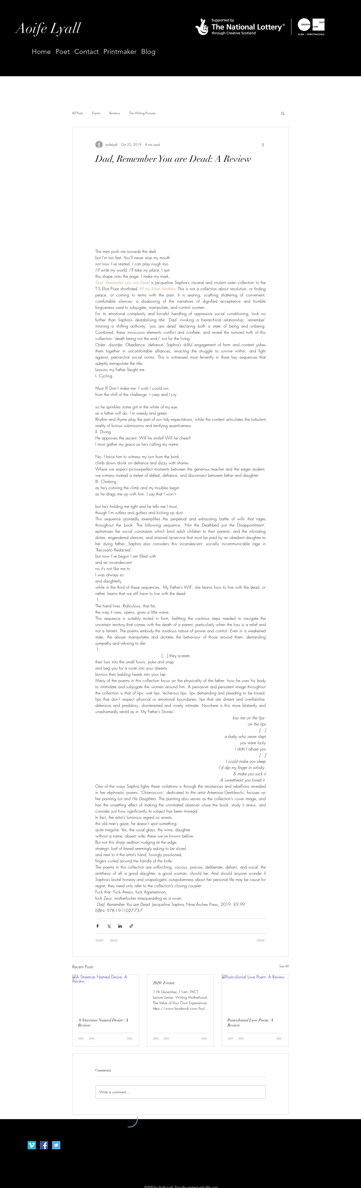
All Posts (77, 113)
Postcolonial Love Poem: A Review (250, 1023)
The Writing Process (142, 113)
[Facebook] (44, 1145)
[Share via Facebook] (97, 926)
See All (284, 966)
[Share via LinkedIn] (120, 926)
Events (96, 113)
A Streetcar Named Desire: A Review (103, 1023)
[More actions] (263, 144)
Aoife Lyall (48, 28)
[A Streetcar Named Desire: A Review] (106, 993)
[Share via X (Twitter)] (109, 926)
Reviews (114, 113)
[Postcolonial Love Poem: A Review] (255, 993)
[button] (283, 113)
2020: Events (164, 982)
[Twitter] (56, 1145)
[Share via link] (131, 926)
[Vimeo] (32, 1145)
